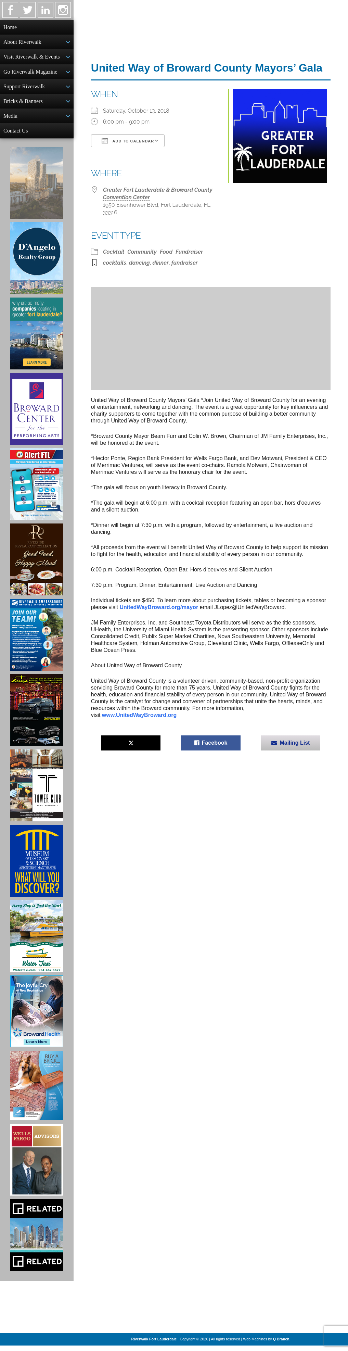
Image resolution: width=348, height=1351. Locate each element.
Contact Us (15, 135)
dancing (139, 263)
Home (10, 27)
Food (166, 252)
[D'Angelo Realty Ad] (37, 263)
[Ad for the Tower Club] (37, 791)
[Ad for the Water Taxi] (37, 941)
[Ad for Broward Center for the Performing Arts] (37, 414)
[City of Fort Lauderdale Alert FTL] (37, 489)
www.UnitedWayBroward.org (139, 715)
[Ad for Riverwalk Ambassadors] (37, 640)
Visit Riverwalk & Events (31, 58)
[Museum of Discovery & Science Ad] (37, 866)
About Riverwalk (22, 43)
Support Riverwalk (24, 89)
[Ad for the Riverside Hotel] (37, 565)
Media (10, 120)
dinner (160, 263)
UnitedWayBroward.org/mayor (158, 607)
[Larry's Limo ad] (37, 715)
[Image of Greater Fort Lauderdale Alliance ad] (37, 339)
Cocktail (113, 252)
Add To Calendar (128, 141)
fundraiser (184, 263)
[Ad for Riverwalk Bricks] (37, 1091)
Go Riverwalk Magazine (30, 74)
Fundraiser (189, 252)
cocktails (114, 263)
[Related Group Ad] (37, 1240)
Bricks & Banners (23, 105)
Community (142, 252)
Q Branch (281, 1344)
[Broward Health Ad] (37, 1017)
